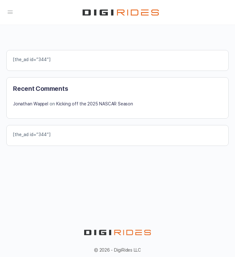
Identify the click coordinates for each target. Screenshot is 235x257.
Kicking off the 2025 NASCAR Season (94, 103)
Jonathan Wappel (30, 103)
